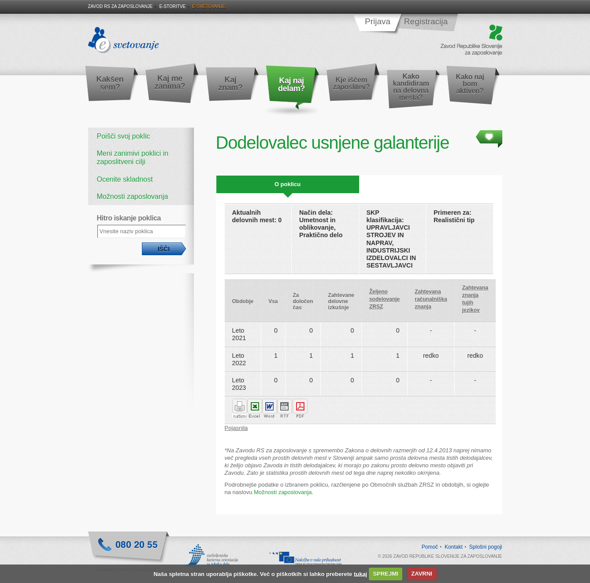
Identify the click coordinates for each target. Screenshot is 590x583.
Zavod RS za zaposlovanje (120, 6)
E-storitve (172, 6)
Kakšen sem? (110, 83)
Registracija (426, 21)
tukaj (360, 573)
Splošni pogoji (485, 547)
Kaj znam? (230, 83)
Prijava (377, 21)
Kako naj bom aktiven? (470, 84)
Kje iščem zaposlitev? (351, 83)
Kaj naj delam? (291, 84)
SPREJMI (385, 573)
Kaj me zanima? (170, 82)
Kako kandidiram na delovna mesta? (411, 87)
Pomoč (430, 547)
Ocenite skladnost (125, 179)
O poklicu (288, 184)
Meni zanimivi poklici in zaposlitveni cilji (133, 157)
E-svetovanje (208, 6)
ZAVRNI (421, 573)
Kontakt (454, 547)
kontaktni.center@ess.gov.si (127, 569)
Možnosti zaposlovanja (132, 196)
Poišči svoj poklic (123, 136)
